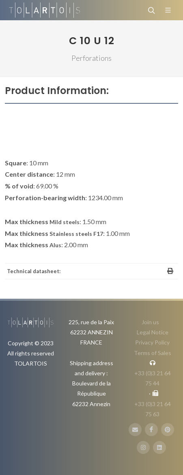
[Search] (150, 10)
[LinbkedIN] (159, 447)
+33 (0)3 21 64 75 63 (152, 408)
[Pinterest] (167, 429)
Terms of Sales (152, 352)
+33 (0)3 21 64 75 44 (152, 378)
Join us (150, 322)
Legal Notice (152, 332)
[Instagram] (143, 447)
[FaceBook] (151, 429)
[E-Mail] (135, 429)
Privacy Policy (152, 342)
